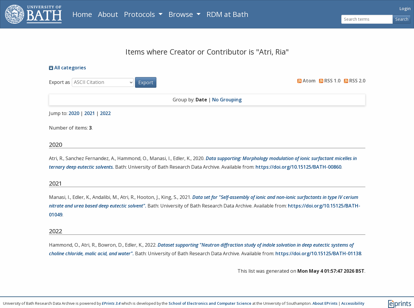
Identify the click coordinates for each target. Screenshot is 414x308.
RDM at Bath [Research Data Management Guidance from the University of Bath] (227, 14)
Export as (59, 82)
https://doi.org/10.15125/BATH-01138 (318, 253)
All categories (67, 67)
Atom (305, 80)
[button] (145, 82)
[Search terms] (367, 19)
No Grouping (227, 99)
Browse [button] (182, 14)
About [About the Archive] (108, 14)
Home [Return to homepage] (82, 14)
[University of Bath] (33, 14)
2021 (89, 113)
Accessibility (352, 303)
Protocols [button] (140, 14)
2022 (105, 113)
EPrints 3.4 (111, 303)
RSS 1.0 (328, 80)
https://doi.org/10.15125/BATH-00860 (298, 167)
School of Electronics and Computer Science (210, 303)
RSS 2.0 (353, 80)
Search (401, 19)
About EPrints (325, 303)
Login (405, 8)
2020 (74, 113)
